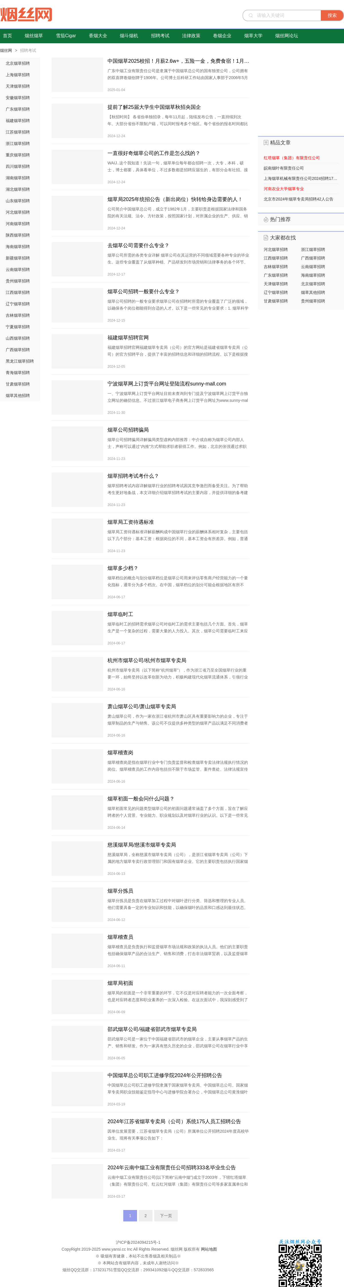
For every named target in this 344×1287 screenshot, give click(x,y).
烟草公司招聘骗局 (128, 430)
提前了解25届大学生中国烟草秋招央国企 (154, 107)
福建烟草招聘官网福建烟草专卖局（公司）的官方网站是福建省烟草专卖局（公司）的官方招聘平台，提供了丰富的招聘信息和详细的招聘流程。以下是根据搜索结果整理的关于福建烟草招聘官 (178, 354)
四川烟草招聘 (18, 166)
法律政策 (191, 35)
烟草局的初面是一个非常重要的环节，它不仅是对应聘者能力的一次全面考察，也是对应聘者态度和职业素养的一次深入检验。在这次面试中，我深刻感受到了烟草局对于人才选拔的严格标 (178, 1000)
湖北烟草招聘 (18, 189)
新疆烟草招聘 (18, 258)
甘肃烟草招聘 (18, 384)
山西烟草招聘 (18, 338)
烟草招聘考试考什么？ (133, 476)
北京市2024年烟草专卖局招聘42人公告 (298, 199)
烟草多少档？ (123, 568)
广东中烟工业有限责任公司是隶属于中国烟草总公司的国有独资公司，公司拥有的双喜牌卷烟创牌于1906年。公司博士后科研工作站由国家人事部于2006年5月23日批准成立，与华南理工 (178, 77)
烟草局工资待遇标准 (131, 522)
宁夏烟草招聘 (18, 326)
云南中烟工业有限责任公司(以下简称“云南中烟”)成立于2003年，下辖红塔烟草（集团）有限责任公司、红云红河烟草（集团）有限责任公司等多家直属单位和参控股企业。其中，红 (178, 1184)
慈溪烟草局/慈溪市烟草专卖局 (142, 845)
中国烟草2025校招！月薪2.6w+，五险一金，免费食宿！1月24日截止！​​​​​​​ (178, 61)
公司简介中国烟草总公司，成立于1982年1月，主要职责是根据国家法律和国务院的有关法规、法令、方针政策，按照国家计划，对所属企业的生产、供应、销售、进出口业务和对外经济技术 (178, 216)
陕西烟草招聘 (18, 235)
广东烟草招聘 (18, 109)
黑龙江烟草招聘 (20, 361)
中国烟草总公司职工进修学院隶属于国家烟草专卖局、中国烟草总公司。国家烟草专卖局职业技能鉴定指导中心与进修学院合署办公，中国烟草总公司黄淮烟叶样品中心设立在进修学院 (178, 1092)
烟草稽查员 (120, 937)
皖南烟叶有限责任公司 (284, 168)
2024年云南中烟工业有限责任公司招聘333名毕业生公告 (172, 1167)
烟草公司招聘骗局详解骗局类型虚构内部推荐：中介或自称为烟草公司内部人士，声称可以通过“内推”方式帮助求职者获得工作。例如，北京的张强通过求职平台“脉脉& (177, 446)
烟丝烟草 (34, 35)
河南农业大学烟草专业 (284, 188)
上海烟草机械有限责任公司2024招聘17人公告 (301, 178)
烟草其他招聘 (18, 395)
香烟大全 (98, 35)
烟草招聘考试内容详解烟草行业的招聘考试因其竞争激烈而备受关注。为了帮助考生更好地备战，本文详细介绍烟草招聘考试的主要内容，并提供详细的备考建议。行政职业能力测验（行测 (178, 492)
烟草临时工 (120, 614)
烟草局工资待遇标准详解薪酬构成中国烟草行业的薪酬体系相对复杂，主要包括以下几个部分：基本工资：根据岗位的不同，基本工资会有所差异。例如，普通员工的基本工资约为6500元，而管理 (178, 539)
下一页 (166, 1215)
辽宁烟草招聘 (18, 304)
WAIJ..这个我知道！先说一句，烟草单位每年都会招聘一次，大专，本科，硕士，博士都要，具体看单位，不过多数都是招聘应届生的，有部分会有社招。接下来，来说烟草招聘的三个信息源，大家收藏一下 (178, 170)
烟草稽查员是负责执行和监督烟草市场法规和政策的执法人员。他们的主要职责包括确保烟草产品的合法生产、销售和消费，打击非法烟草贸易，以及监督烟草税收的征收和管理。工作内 (178, 953)
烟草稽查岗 (120, 752)
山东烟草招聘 (18, 200)
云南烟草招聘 (18, 269)
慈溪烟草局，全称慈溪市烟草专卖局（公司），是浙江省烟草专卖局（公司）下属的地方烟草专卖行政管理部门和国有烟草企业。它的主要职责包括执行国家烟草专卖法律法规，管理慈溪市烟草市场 (178, 861)
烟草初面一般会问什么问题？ (141, 799)
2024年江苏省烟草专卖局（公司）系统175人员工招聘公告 (174, 1121)
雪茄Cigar (66, 35)
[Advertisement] (301, 93)
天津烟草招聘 (18, 86)
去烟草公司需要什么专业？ (138, 245)
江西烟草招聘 (18, 292)
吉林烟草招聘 (18, 315)
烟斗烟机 (129, 35)
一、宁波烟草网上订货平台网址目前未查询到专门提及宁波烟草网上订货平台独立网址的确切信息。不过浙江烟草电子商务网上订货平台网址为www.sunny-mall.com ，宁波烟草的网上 (178, 400)
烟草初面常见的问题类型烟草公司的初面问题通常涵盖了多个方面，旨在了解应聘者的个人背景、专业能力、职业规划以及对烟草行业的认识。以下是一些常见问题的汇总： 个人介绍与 (178, 815)
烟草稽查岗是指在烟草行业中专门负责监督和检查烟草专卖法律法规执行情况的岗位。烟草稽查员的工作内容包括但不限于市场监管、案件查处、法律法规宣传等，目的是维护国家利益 (178, 769)
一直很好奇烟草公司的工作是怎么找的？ (154, 153)
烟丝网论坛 (286, 35)
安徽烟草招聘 (18, 97)
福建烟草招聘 (18, 120)
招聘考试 (160, 35)
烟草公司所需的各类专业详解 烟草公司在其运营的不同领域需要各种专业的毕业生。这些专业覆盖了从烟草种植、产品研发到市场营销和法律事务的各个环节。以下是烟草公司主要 (178, 262)
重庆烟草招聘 (18, 155)
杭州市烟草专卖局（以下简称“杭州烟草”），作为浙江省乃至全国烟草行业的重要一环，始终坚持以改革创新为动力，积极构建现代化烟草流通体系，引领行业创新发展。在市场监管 (178, 677)
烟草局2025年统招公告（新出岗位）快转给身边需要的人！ (175, 199)
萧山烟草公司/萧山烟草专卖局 (142, 706)
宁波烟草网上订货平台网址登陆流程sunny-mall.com (167, 384)
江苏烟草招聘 (18, 132)
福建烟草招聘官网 (128, 338)
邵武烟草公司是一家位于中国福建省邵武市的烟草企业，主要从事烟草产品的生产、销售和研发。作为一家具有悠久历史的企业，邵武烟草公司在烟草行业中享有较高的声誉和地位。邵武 (178, 1046)
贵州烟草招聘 (18, 281)
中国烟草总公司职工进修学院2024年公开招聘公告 (165, 1075)
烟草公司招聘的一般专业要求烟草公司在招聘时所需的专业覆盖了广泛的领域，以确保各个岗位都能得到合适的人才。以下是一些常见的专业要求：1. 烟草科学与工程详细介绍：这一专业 (178, 308)
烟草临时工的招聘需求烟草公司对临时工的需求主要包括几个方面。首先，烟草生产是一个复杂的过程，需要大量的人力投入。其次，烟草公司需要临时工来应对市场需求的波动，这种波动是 (178, 631)
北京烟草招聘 (18, 63)
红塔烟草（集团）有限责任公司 (292, 158)
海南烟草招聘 (18, 246)
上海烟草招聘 (18, 74)
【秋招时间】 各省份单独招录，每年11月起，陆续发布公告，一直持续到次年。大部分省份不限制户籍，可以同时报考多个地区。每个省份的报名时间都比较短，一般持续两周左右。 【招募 (178, 124)
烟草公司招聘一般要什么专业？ (144, 291)
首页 (7, 35)
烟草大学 (253, 35)
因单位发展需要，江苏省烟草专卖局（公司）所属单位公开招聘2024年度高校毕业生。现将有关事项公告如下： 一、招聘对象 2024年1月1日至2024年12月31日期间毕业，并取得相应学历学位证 (178, 1141)
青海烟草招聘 (18, 372)
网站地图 (209, 1249)
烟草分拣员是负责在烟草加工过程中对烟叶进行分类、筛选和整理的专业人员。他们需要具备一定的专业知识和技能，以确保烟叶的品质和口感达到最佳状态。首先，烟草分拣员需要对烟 (178, 907)
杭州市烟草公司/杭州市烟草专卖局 (147, 660)
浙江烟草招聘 (18, 143)
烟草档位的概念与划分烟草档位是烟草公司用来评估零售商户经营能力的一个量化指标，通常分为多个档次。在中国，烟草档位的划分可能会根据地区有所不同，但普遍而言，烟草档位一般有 (178, 585)
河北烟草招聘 (18, 212)
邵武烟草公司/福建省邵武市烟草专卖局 (152, 1029)
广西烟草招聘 (18, 349)
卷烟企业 (222, 35)
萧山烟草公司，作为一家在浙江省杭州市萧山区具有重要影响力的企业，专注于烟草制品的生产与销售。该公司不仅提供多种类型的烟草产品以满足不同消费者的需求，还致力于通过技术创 (178, 723)
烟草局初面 (120, 983)
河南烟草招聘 (18, 223)
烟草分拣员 (120, 891)
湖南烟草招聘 (18, 178)
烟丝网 (6, 50)
